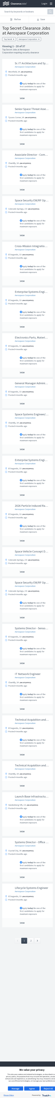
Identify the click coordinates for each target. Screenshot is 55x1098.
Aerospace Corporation (25, 66)
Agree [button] (32, 1088)
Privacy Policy (9, 1095)
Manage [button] (15, 1088)
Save (41, 19)
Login (44, 3)
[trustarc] (46, 1095)
